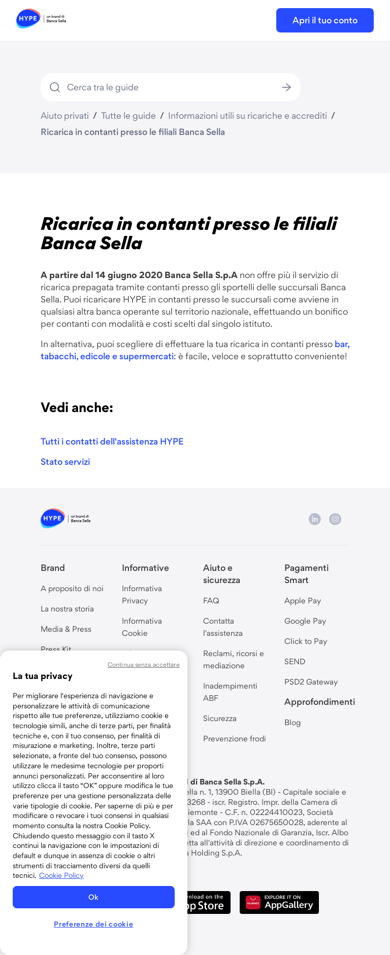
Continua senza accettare (144, 664)
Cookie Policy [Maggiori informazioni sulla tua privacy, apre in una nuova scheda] (61, 875)
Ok (93, 897)
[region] (93, 803)
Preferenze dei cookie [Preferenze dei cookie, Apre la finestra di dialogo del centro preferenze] (93, 924)
